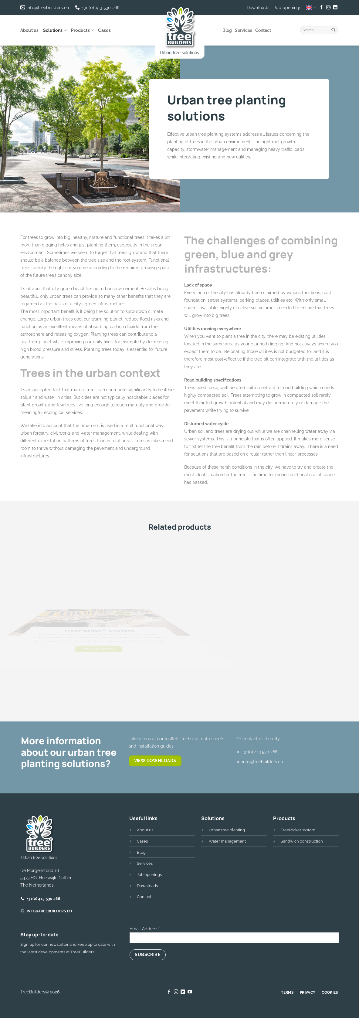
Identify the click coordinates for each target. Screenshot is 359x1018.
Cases (104, 30)
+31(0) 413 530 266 (259, 751)
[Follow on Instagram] (328, 7)
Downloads (258, 7)
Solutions (55, 30)
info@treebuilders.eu (262, 761)
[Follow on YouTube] (190, 992)
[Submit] (333, 29)
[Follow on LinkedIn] (335, 7)
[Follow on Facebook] (321, 7)
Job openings (287, 7)
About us (29, 30)
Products (82, 30)
